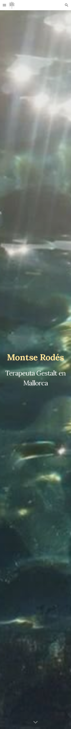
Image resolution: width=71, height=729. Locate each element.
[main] (35, 357)
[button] (4, 5)
